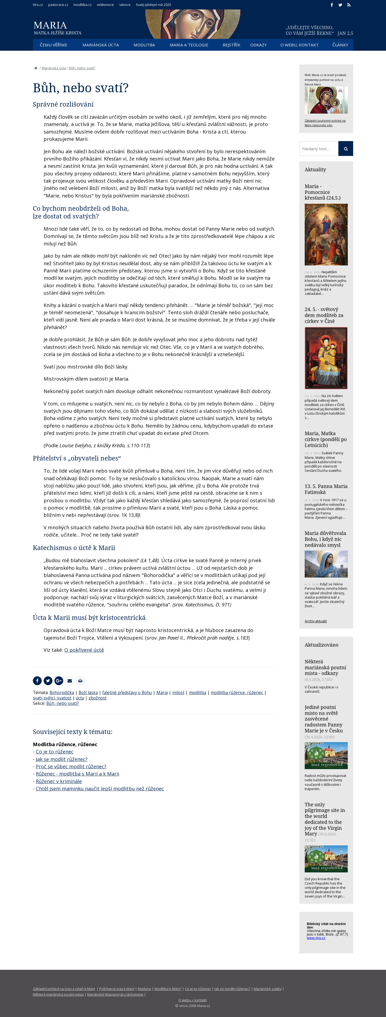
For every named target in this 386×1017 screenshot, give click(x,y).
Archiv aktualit (316, 621)
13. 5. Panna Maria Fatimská (326, 489)
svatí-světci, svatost (52, 698)
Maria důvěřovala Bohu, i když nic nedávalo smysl (325, 539)
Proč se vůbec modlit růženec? (71, 766)
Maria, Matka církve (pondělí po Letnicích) (326, 439)
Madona (144, 988)
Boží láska (88, 692)
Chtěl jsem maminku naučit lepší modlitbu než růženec (100, 788)
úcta (80, 698)
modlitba (197, 692)
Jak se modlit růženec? (61, 759)
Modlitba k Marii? (168, 988)
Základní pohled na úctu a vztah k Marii (64, 988)
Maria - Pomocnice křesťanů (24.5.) (323, 192)
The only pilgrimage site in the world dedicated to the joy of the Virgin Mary (325, 819)
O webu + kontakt (192, 1000)
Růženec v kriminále (59, 781)
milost (178, 692)
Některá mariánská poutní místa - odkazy (325, 667)
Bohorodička (62, 692)
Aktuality (315, 169)
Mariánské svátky (268, 988)
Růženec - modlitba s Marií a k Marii (77, 773)
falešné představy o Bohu (127, 692)
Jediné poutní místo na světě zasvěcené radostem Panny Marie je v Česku (324, 719)
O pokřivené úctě (84, 650)
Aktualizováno (321, 644)
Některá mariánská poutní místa (58, 994)
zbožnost (98, 698)
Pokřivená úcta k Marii (116, 988)
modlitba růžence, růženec (237, 692)
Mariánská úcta (54, 68)
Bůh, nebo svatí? (82, 68)
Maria (162, 692)
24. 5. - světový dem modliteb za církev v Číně (324, 315)
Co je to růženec (54, 751)
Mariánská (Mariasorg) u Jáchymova (115, 994)
